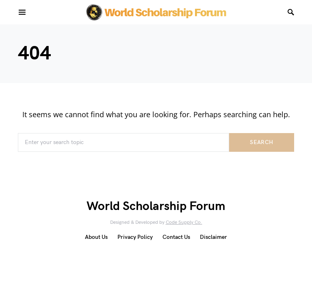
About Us (96, 237)
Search (261, 142)
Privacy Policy (135, 237)
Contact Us (176, 237)
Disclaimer (213, 237)
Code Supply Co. (184, 222)
